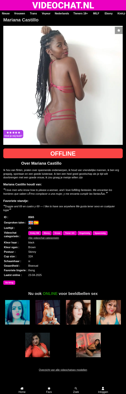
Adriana (38, 359)
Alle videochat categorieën (43, 238)
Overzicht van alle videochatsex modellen (63, 369)
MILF (96, 13)
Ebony (109, 13)
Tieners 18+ (80, 13)
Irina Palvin (88, 359)
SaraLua (78, 326)
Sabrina (17, 326)
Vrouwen (19, 13)
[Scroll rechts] (124, 13)
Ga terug (9, 283)
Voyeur (46, 13)
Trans (33, 13)
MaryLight (48, 326)
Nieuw (6, 13)
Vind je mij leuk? (13, 134)
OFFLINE (63, 153)
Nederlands (62, 13)
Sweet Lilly (108, 326)
